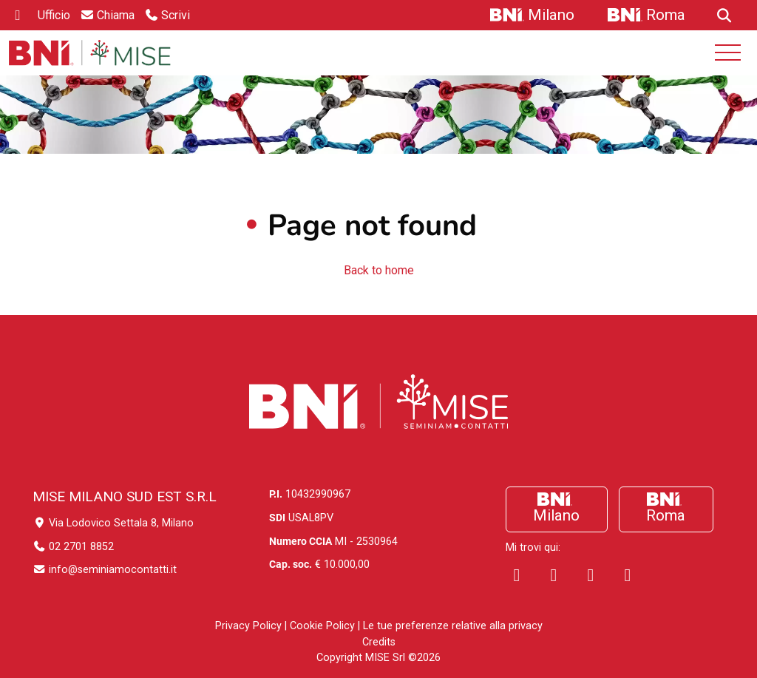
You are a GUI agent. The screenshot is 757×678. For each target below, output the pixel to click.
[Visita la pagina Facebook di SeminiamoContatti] (517, 575)
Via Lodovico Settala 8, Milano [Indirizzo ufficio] (113, 523)
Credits (379, 642)
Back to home (379, 270)
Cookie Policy (322, 626)
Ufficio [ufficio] (54, 15)
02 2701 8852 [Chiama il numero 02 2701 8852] (73, 546)
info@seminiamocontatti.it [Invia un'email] (105, 569)
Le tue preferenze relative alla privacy (453, 626)
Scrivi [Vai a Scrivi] (175, 15)
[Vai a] (722, 15)
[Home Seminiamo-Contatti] (90, 53)
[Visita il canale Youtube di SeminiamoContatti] (628, 575)
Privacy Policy (248, 626)
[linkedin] (18, 15)
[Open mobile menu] (728, 52)
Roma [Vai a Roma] (665, 15)
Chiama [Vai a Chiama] (116, 15)
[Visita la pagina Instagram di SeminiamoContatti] (591, 575)
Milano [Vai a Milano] (551, 15)
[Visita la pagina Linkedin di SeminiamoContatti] (554, 575)
